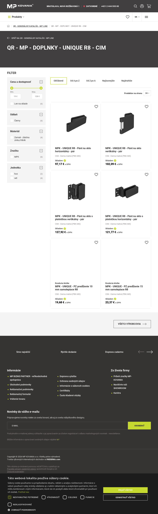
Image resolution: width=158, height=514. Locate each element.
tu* (58, 441)
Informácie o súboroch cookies (75, 387)
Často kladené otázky (70, 397)
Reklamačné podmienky (21, 391)
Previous (142, 353)
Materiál (26, 131)
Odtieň (26, 114)
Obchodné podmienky (20, 386)
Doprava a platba (68, 377)
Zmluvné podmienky (15, 473)
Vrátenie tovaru (17, 400)
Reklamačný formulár (20, 395)
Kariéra (117, 394)
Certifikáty (65, 392)
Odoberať (139, 427)
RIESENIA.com (53, 461)
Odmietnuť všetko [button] (125, 497)
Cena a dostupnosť (26, 82)
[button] (53, 510)
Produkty (15, 16)
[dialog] (79, 493)
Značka (26, 150)
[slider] (11, 88)
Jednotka (26, 167)
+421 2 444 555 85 (110, 6)
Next (150, 353)
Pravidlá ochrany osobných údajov (21, 470)
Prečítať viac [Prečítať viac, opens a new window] (23, 492)
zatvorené (90, 6)
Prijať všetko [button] (125, 490)
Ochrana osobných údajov (72, 382)
